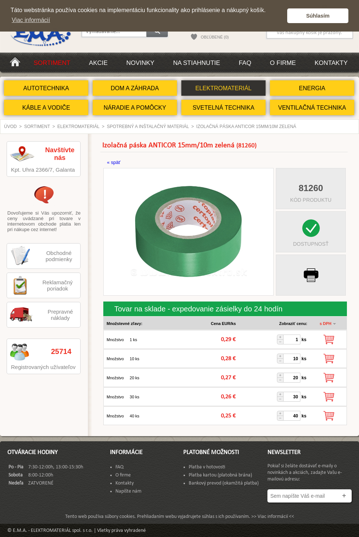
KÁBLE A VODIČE (46, 108)
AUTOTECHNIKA (46, 88)
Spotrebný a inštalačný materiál (148, 126)
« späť (114, 162)
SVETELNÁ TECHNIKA (224, 108)
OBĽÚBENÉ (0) (215, 37)
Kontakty (331, 62)
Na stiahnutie (196, 62)
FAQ (245, 62)
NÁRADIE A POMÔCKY (135, 108)
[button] (280, 16)
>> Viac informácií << (272, 516)
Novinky (140, 62)
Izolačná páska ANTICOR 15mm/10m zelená (246, 126)
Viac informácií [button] (31, 20)
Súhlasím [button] (318, 16)
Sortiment (52, 62)
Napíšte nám (128, 491)
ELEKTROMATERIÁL (223, 88)
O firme (283, 62)
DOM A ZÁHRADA (135, 88)
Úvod (10, 126)
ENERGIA (312, 88)
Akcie (98, 62)
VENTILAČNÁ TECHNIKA (312, 108)
